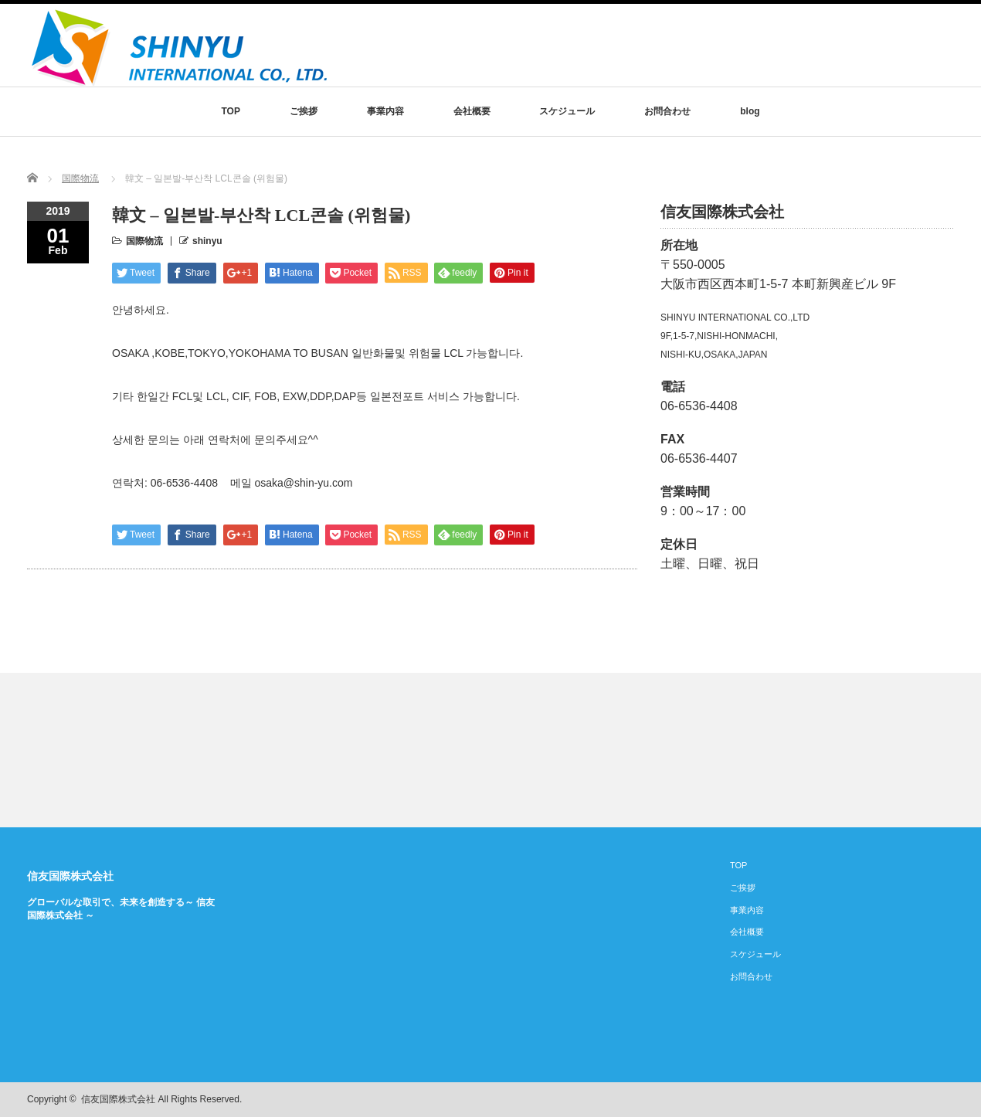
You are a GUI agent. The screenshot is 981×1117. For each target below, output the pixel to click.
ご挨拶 (303, 111)
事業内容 (385, 111)
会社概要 (471, 111)
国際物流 (80, 178)
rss (897, 1100)
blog (749, 111)
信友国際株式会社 (70, 876)
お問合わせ (667, 111)
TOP (230, 111)
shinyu (207, 241)
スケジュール (567, 111)
